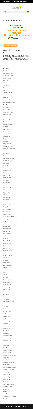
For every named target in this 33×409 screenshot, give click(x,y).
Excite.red (6, 238)
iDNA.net (5, 90)
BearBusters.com (7, 292)
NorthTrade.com (7, 134)
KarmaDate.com (7, 160)
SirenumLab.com (7, 88)
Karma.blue (6, 163)
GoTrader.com (7, 224)
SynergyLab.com (7, 386)
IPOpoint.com (6, 175)
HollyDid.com (6, 207)
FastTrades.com (7, 233)
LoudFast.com (6, 153)
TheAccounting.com (8, 384)
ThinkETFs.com (7, 352)
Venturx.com (6, 313)
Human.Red (6, 199)
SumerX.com (6, 391)
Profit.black (6, 109)
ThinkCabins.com (7, 360)
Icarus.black (6, 192)
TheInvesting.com (7, 377)
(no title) (5, 306)
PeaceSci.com (6, 119)
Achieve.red (6, 299)
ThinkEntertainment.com (9, 355)
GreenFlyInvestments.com (10, 216)
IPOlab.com (6, 180)
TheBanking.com (7, 381)
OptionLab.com (7, 131)
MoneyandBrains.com (9, 148)
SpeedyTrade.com (8, 75)
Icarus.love (6, 190)
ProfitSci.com (6, 107)
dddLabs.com (6, 262)
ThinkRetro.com (7, 326)
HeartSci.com (6, 211)
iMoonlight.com (7, 187)
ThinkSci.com (6, 323)
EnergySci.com (7, 245)
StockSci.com (6, 70)
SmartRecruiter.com (8, 301)
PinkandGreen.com (8, 112)
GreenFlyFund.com (8, 219)
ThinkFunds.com (7, 350)
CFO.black (6, 277)
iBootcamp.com (7, 304)
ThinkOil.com (6, 333)
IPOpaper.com (7, 177)
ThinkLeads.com (7, 338)
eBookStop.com (7, 253)
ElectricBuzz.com (7, 250)
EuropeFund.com (7, 241)
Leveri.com (6, 156)
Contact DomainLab (10, 45)
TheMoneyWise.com (8, 369)
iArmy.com (6, 309)
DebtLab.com (6, 260)
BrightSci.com (6, 282)
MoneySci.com (7, 141)
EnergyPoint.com (7, 248)
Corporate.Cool (7, 267)
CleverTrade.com (7, 270)
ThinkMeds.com (7, 335)
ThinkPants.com (7, 331)
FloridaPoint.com (7, 231)
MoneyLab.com (7, 143)
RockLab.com (6, 97)
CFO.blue (5, 275)
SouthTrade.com (7, 78)
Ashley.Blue (6, 294)
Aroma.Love (6, 297)
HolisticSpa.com (7, 209)
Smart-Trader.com (8, 80)
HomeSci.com (6, 204)
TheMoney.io (6, 374)
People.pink (6, 117)
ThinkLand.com (7, 340)
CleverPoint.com (7, 272)
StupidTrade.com (7, 394)
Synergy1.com (7, 389)
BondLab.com (6, 289)
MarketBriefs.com (8, 151)
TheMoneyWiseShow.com (10, 367)
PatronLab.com (7, 122)
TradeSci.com (6, 316)
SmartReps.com (7, 83)
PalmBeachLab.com (8, 124)
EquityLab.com (7, 243)
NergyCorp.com (7, 139)
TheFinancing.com (8, 379)
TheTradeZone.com (8, 365)
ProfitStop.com (7, 105)
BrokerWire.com (7, 279)
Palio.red (5, 126)
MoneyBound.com (8, 146)
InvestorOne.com (7, 182)
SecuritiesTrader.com (8, 95)
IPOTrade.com (7, 170)
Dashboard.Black (7, 265)
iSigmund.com (7, 168)
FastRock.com (6, 236)
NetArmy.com (6, 136)
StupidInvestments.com (9, 396)
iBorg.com (6, 194)
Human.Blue (6, 197)
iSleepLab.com (7, 165)
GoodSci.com (6, 226)
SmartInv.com (6, 85)
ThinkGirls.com (7, 347)
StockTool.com (7, 399)
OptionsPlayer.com (8, 129)
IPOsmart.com (7, 173)
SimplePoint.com (7, 92)
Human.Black (6, 202)
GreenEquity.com (7, 221)
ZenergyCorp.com (7, 311)
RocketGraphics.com (8, 100)
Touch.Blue (6, 318)
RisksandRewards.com (9, 102)
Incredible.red (7, 185)
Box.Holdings (6, 287)
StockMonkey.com (8, 73)
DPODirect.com (7, 258)
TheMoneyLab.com (8, 372)
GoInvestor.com (7, 228)
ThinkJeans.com (7, 343)
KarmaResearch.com (8, 158)
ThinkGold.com (7, 345)
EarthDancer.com (7, 255)
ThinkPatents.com (8, 328)
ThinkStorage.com (8, 321)
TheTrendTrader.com (8, 362)
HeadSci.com (6, 214)
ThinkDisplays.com (8, 357)
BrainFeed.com (7, 284)
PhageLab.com (7, 114)
